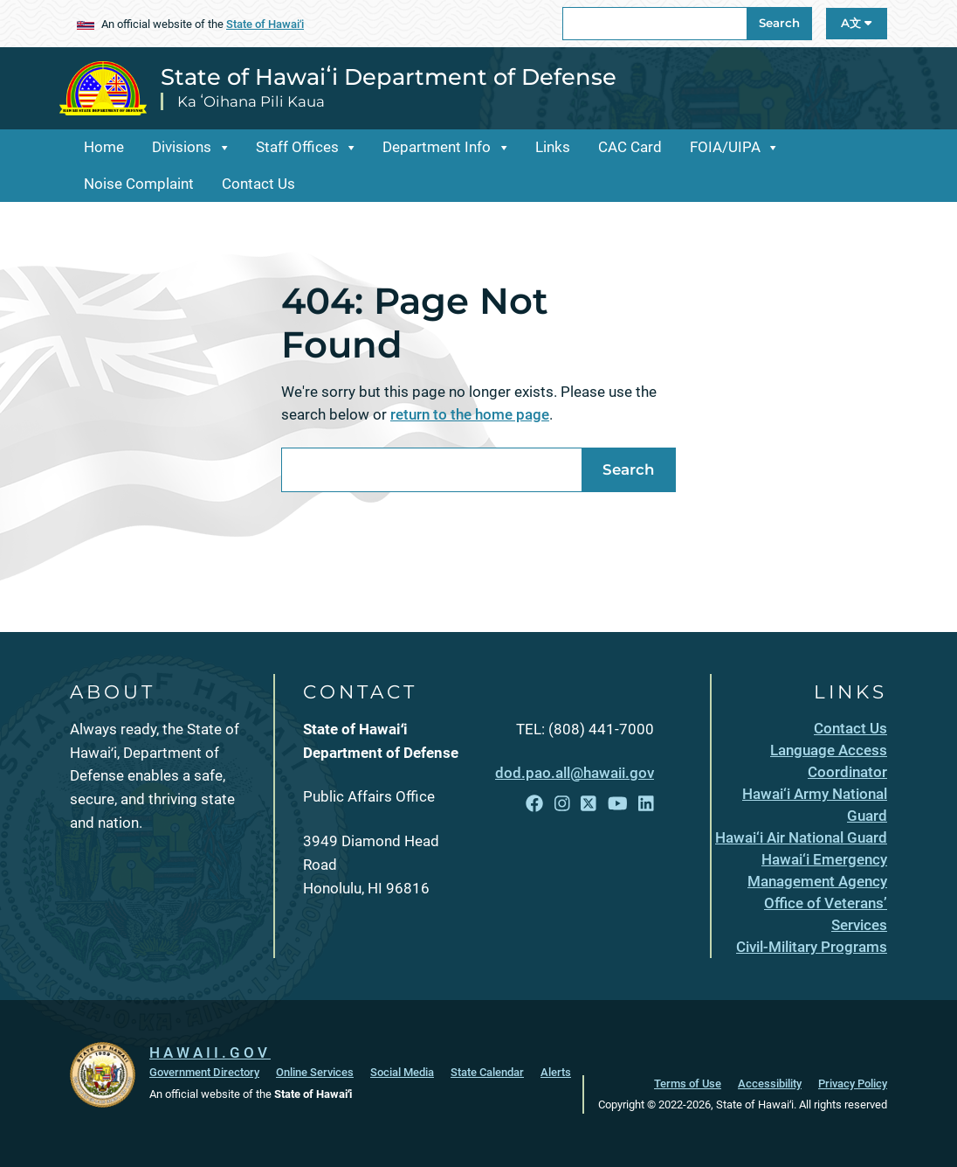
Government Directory (204, 1072)
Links (552, 147)
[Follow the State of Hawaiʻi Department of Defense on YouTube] (618, 804)
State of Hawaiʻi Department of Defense (388, 76)
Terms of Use (687, 1083)
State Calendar (487, 1072)
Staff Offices (297, 147)
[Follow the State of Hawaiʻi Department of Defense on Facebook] (534, 804)
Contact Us (258, 183)
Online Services (315, 1072)
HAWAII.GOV (210, 1052)
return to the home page (469, 414)
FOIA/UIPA (725, 147)
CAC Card (630, 147)
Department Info (436, 147)
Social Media (402, 1072)
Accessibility (770, 1083)
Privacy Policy (852, 1083)
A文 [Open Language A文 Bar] (856, 23)
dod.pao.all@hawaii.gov (574, 772)
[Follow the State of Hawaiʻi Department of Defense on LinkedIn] (646, 804)
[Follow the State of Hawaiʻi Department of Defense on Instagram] (562, 804)
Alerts (555, 1072)
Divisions (181, 147)
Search (779, 23)
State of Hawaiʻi (265, 24)
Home (104, 147)
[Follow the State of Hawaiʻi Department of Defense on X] (588, 804)
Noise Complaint (139, 183)
